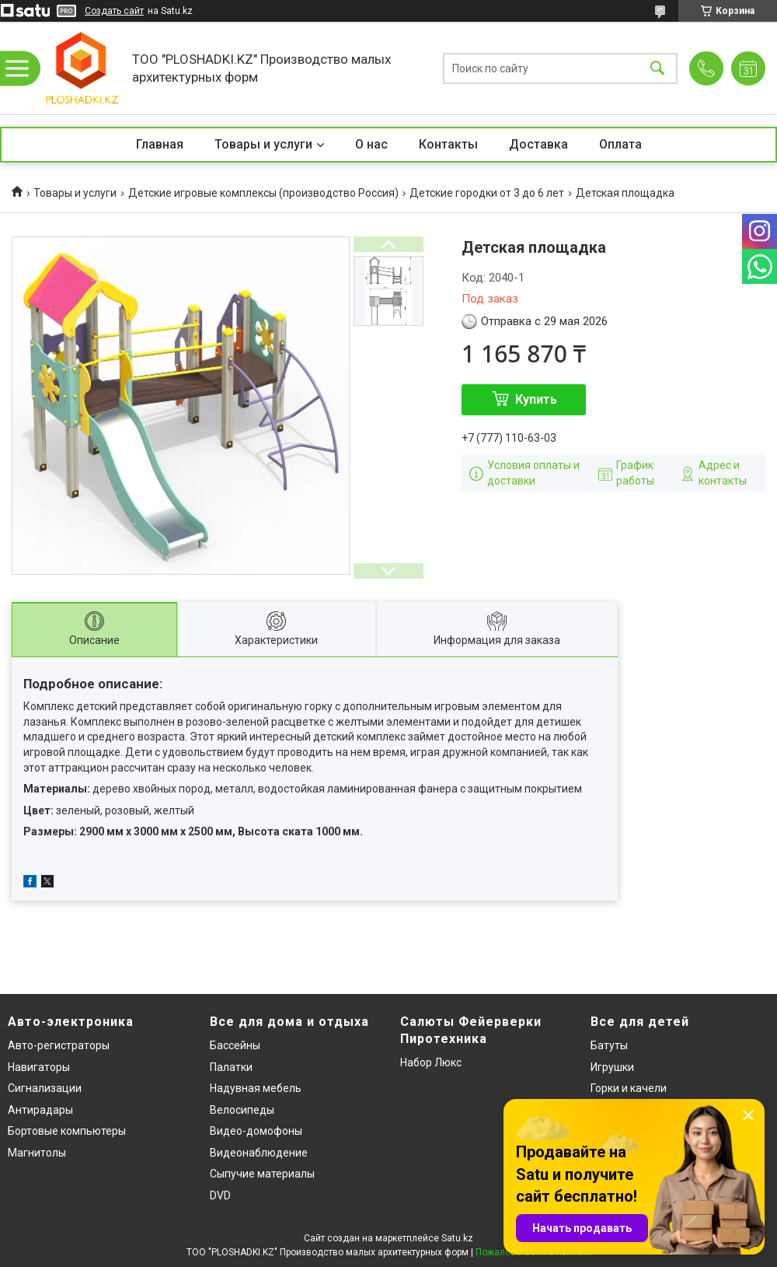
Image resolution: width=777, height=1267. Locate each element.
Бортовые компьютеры (67, 1131)
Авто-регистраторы (59, 1045)
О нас (371, 144)
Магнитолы (37, 1152)
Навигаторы (39, 1067)
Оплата (620, 144)
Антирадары (40, 1110)
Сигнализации (45, 1088)
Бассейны (235, 1045)
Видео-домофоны (256, 1131)
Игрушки (612, 1067)
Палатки (231, 1067)
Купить (536, 399)
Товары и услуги (263, 144)
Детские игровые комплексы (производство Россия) (263, 193)
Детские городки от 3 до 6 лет (486, 193)
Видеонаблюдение (259, 1152)
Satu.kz (457, 1238)
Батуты (609, 1045)
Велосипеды (242, 1110)
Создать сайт (114, 10)
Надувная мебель (255, 1088)
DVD (220, 1195)
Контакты (448, 144)
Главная (159, 144)
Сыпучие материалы (262, 1173)
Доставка (538, 144)
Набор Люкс (431, 1062)
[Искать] (657, 68)
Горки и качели (629, 1088)
